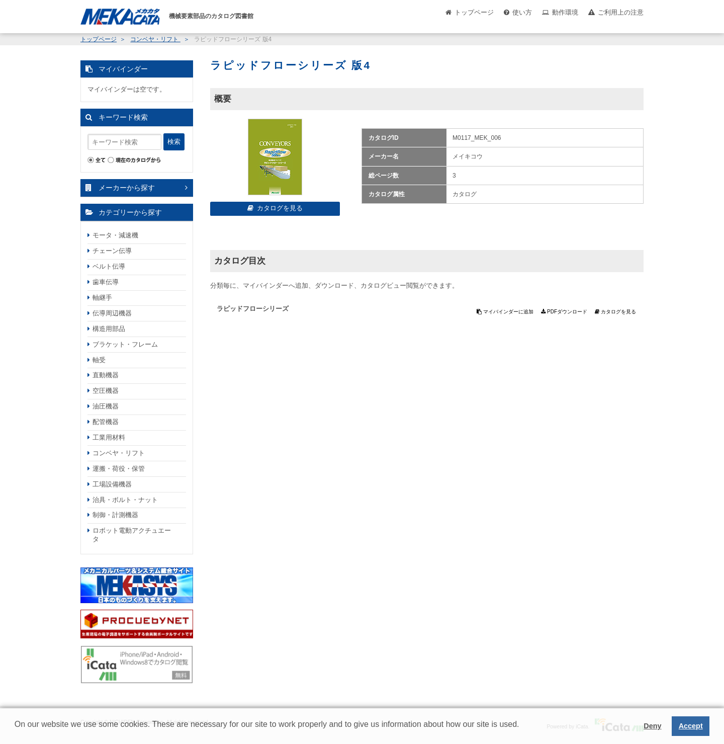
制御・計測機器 (115, 515)
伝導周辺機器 (112, 313)
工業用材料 (109, 437)
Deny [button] (652, 726)
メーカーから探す (127, 187)
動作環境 (565, 12)
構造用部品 (109, 329)
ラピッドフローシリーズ (253, 308)
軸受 (99, 360)
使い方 (522, 12)
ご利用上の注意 (621, 12)
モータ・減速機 (115, 235)
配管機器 (106, 422)
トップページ (474, 12)
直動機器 (106, 375)
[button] (16, 731)
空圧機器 (106, 390)
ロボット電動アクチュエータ (132, 535)
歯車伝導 (106, 282)
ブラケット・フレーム (125, 344)
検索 (173, 141)
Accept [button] (691, 726)
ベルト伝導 (109, 266)
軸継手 (102, 297)
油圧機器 (106, 406)
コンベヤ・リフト (155, 39)
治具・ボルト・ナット (125, 500)
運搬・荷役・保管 (119, 468)
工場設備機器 (112, 484)
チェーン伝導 (112, 251)
